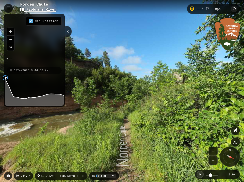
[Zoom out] (10, 39)
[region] (34, 40)
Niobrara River (38, 9)
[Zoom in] (10, 31)
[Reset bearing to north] (10, 47)
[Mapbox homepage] (9, 61)
